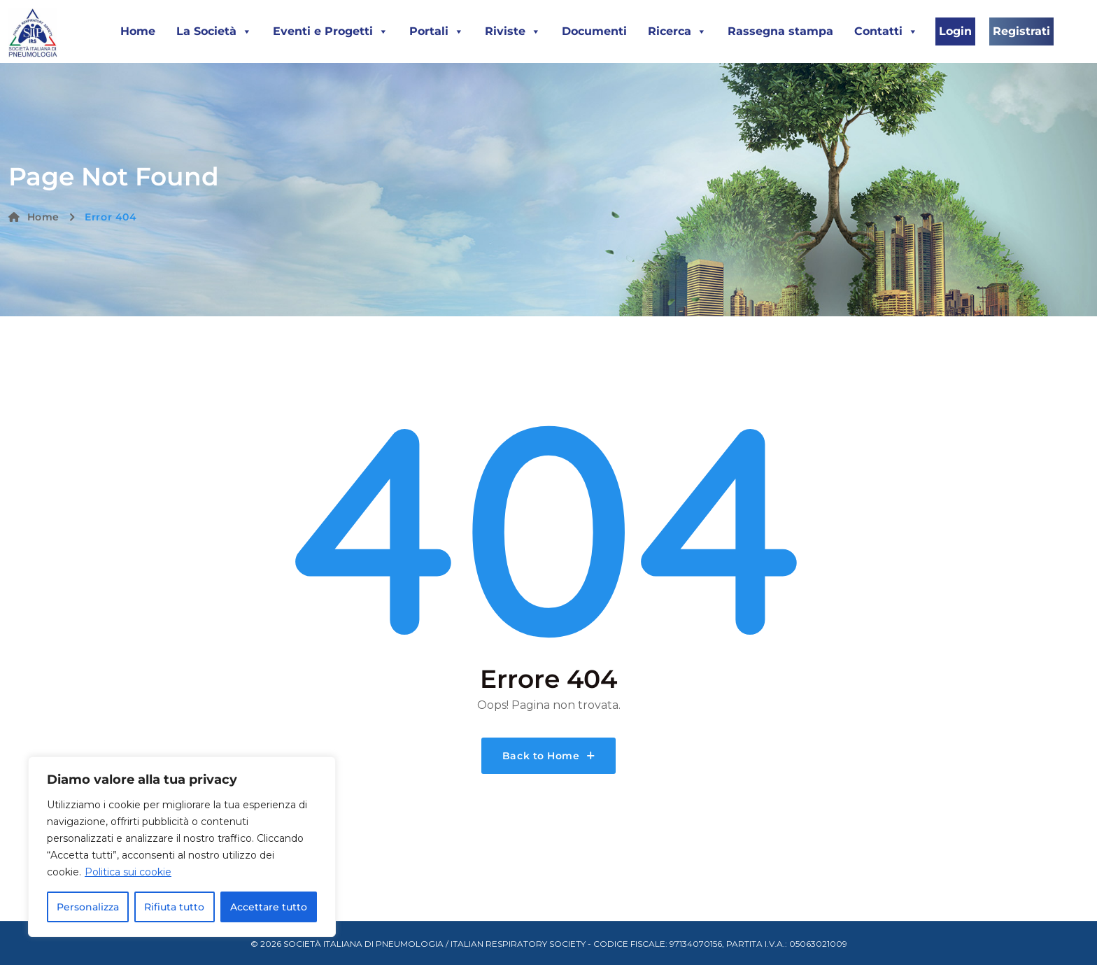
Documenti (594, 31)
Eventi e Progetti (330, 31)
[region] (182, 846)
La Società (214, 31)
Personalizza (88, 907)
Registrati (1021, 31)
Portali (436, 31)
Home (137, 31)
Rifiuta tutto (174, 907)
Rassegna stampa (780, 31)
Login (955, 31)
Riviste (513, 31)
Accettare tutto (268, 907)
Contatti (886, 31)
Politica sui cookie (128, 872)
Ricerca (677, 31)
